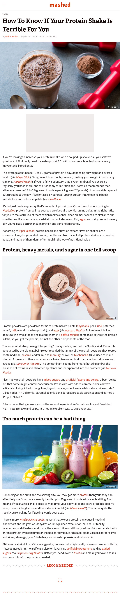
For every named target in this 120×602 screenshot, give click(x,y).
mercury (55, 355)
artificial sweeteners (79, 548)
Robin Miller (11, 36)
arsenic (26, 355)
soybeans (83, 326)
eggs (83, 219)
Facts (5, 14)
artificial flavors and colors (82, 379)
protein (84, 495)
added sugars (52, 379)
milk (14, 330)
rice (99, 326)
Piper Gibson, (27, 231)
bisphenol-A (81, 355)
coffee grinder (69, 335)
